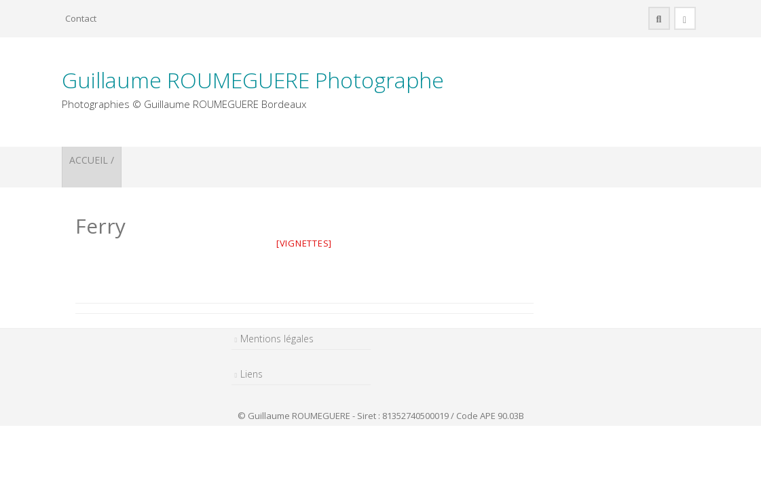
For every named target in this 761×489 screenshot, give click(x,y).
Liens (251, 373)
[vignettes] (304, 243)
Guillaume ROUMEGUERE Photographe (253, 79)
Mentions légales (277, 338)
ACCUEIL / (91, 159)
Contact (80, 18)
